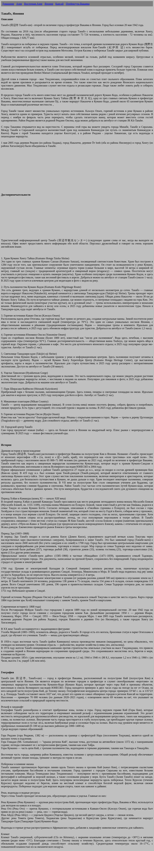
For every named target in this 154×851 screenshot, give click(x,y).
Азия (19, 3)
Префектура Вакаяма (77, 3)
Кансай (59, 3)
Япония (49, 3)
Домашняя (8, 3)
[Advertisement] (77, 171)
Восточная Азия (33, 3)
